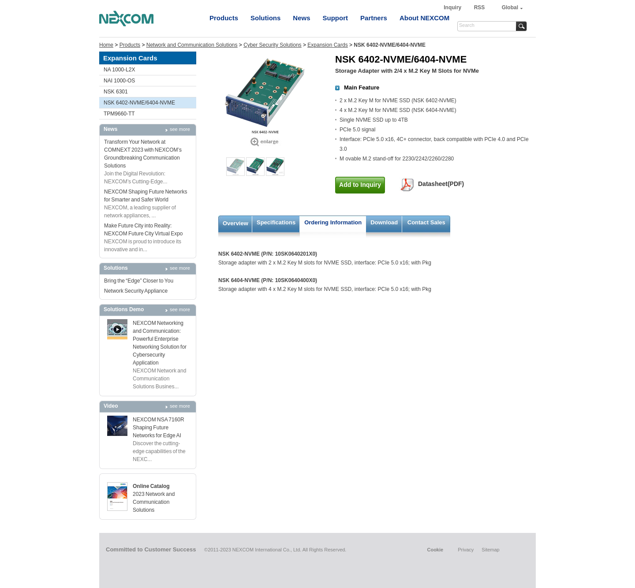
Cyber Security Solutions (272, 45)
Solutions (265, 18)
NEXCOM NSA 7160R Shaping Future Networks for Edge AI (158, 428)
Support (335, 18)
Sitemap (490, 549)
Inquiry (453, 7)
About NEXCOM (424, 18)
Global (510, 7)
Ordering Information (333, 222)
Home (106, 45)
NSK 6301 (116, 92)
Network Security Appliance (136, 291)
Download (384, 222)
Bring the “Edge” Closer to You (138, 281)
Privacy (466, 549)
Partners (373, 18)
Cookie (435, 549)
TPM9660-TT (119, 114)
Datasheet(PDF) (441, 183)
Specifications (276, 222)
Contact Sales (426, 222)
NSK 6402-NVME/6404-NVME (139, 103)
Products (223, 18)
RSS (479, 7)
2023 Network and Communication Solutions (154, 502)
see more (180, 129)
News (301, 18)
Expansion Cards (327, 45)
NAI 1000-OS (119, 81)
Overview (235, 223)
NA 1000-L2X (119, 70)
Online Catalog (151, 486)
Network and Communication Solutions (192, 45)
